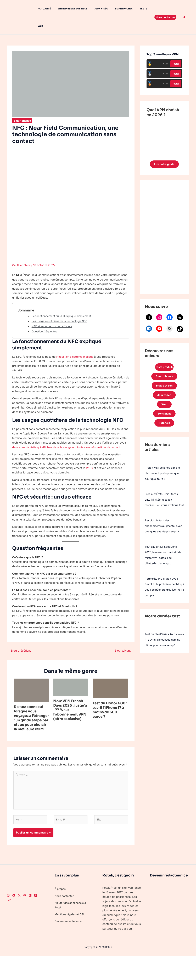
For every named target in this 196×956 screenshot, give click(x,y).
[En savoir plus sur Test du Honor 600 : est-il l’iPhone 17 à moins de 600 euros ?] (110, 688)
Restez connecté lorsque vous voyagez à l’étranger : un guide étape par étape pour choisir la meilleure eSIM (31, 718)
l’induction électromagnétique (75, 356)
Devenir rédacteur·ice (68, 923)
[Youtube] (24, 898)
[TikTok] (9, 902)
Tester (175, 63)
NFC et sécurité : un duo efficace (53, 326)
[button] (165, 17)
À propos (61, 891)
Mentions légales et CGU (71, 917)
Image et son (164, 387)
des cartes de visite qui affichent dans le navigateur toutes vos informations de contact (68, 447)
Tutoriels (164, 426)
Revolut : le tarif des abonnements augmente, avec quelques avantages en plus (164, 534)
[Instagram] (8, 898)
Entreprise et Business (68, 8)
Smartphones (116, 8)
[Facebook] (13, 898)
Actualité (40, 8)
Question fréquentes (45, 331)
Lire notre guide (164, 164)
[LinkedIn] (30, 898)
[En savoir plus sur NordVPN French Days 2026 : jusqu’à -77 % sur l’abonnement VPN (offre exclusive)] (70, 687)
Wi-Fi (89, 468)
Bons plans (164, 416)
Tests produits (164, 367)
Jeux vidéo (95, 8)
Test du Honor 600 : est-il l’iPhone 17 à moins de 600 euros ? (110, 710)
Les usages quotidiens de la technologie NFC (61, 321)
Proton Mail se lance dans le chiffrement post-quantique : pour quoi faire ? (163, 476)
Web (37, 25)
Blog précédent (19, 650)
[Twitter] (19, 898)
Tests (134, 8)
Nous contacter (64, 898)
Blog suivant (124, 650)
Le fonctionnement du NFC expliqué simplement (63, 316)
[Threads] (35, 898)
